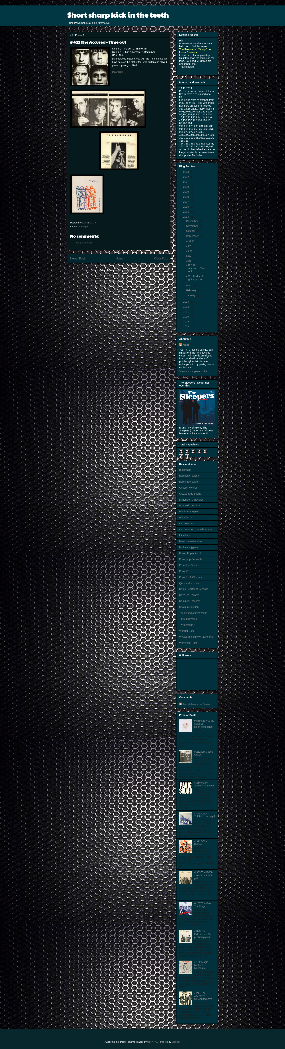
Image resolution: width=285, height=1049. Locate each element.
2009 (186, 321)
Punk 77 (183, 571)
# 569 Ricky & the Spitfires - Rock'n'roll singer (204, 723)
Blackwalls (185, 469)
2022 (186, 176)
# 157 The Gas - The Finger (203, 905)
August (190, 240)
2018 (186, 196)
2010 (186, 316)
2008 (186, 326)
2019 (186, 191)
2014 (186, 216)
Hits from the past (189, 511)
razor (186, 344)
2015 (186, 211)
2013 (186, 301)
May (189, 255)
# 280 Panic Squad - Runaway (204, 784)
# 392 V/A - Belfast (200, 843)
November (192, 226)
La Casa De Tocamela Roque (195, 529)
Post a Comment (83, 242)
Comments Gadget (189, 704)
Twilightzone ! (187, 624)
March (190, 285)
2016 (186, 206)
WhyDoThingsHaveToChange (196, 636)
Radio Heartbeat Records (193, 589)
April (189, 260)
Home (119, 258)
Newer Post (77, 258)
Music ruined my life (190, 541)
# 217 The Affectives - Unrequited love (203, 996)
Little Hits (184, 535)
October (191, 230)
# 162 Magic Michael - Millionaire (201, 965)
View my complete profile (193, 371)
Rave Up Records (189, 595)
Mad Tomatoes (204, 704)
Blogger (176, 1041)
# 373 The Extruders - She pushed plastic (203, 934)
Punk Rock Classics (190, 577)
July (188, 245)
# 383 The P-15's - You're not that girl (204, 875)
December (192, 221)
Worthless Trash (188, 642)
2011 (186, 311)
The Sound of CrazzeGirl (193, 613)
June (189, 250)
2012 (186, 306)
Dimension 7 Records (191, 499)
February (191, 290)
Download (117, 71)
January (191, 295)
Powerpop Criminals (190, 559)
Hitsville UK (185, 517)
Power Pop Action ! (190, 553)
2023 (186, 171)
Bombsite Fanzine (189, 475)
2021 (186, 182)
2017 (186, 201)
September (192, 236)
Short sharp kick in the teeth (118, 14)
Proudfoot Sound (188, 565)
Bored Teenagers (188, 481)
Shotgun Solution (189, 607)
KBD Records (187, 523)
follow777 (152, 1041)
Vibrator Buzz (186, 630)
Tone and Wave (188, 618)
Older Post (161, 258)
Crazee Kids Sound (190, 493)
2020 (186, 186)
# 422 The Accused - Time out (196, 268)
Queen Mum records (190, 583)
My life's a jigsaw (188, 547)
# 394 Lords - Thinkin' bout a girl (204, 815)
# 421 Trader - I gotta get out (194, 278)
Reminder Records (189, 601)
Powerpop (84, 226)
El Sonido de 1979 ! (190, 505)
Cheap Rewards (188, 487)
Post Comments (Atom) (126, 270)
